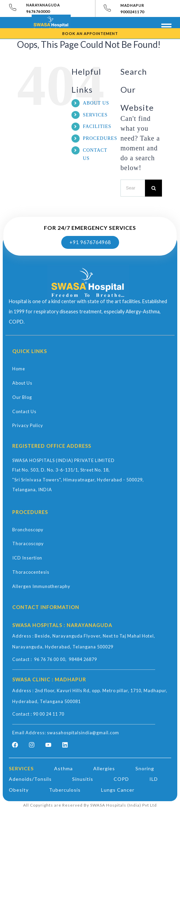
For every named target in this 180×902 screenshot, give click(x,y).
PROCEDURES (100, 138)
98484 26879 (83, 659)
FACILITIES (97, 126)
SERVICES (95, 114)
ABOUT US (96, 103)
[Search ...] (132, 188)
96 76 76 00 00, (51, 659)
